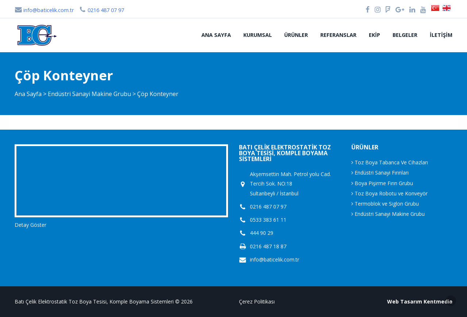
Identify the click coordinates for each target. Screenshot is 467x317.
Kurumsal (257, 34)
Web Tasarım (404, 301)
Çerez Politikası (257, 301)
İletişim (441, 34)
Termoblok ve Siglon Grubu (385, 203)
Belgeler (405, 34)
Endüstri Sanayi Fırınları (380, 172)
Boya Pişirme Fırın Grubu (382, 183)
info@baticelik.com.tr (44, 10)
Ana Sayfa (216, 34)
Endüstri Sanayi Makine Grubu (90, 94)
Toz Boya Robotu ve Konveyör (389, 193)
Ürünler (296, 34)
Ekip (374, 34)
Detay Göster (30, 224)
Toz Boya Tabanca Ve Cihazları (389, 162)
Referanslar (338, 34)
